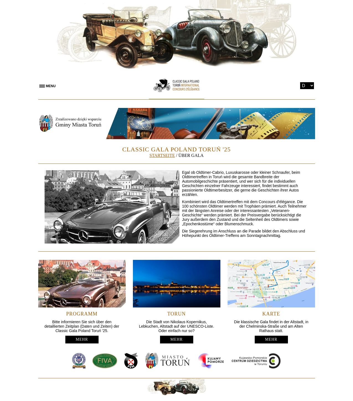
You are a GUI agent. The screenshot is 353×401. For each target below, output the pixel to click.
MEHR (82, 339)
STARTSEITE (162, 155)
